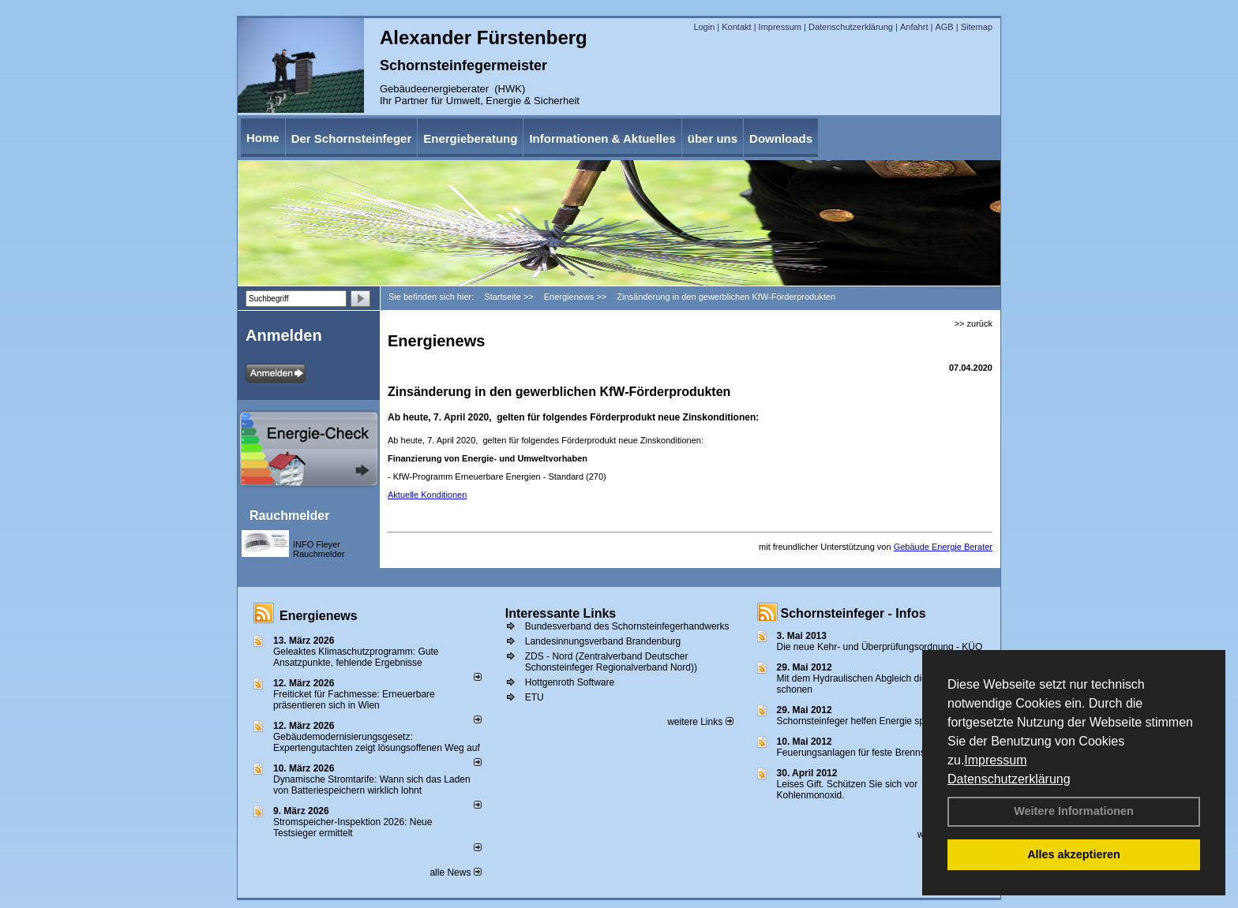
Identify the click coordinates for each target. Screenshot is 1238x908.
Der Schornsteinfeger (351, 138)
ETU (534, 697)
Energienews (318, 615)
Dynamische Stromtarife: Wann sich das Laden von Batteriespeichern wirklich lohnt (372, 785)
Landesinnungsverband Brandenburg (603, 641)
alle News (455, 872)
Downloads (780, 138)
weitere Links (700, 721)
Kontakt (736, 27)
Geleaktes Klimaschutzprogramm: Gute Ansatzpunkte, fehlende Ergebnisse (355, 657)
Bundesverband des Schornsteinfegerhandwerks (627, 626)
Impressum (995, 760)
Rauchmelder (289, 515)
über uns (712, 138)
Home (262, 137)
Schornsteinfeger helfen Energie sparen (860, 721)
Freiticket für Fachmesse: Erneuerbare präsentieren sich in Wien (354, 700)
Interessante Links (561, 613)
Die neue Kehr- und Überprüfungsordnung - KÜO (880, 646)
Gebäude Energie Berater (943, 546)
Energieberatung (470, 138)
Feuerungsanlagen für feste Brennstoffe (860, 752)
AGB (944, 27)
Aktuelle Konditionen (427, 494)
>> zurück (973, 323)
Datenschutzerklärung (1009, 779)
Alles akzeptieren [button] (1073, 854)
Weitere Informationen (1074, 811)
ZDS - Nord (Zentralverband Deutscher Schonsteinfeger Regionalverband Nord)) (611, 662)
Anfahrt (914, 27)
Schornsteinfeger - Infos (853, 613)
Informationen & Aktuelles (602, 138)
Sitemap (976, 27)
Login (704, 27)
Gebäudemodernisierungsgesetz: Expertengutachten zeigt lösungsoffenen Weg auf (376, 742)
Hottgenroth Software (569, 682)
